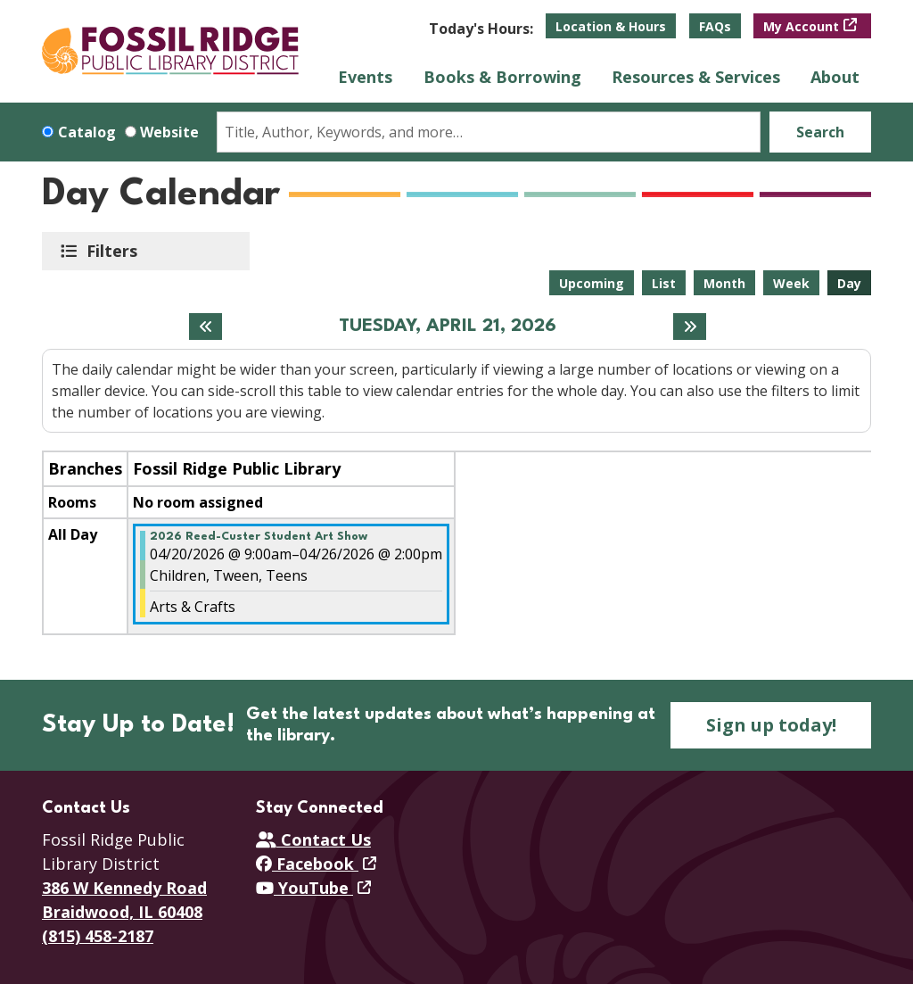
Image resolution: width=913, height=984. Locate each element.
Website (169, 132)
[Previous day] (205, 326)
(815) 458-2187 (97, 936)
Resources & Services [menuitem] (696, 76)
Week (791, 283)
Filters (115, 250)
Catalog (87, 132)
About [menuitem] (835, 76)
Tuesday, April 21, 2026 (447, 326)
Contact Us (313, 839)
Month (724, 283)
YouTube (304, 887)
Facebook (307, 863)
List (664, 283)
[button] (481, 28)
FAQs (715, 26)
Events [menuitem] (365, 76)
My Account (801, 26)
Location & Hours (610, 26)
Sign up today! (771, 725)
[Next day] (689, 326)
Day (849, 283)
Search (820, 132)
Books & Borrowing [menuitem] (502, 76)
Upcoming (591, 283)
